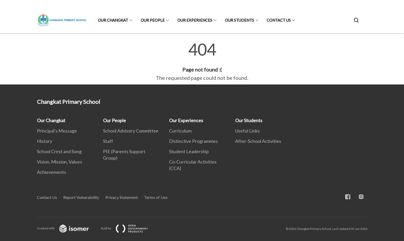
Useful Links (247, 131)
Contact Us (279, 20)
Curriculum (180, 131)
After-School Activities (258, 141)
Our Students (239, 20)
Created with (67, 228)
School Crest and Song (59, 151)
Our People (153, 20)
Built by (128, 228)
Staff (108, 141)
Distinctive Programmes (193, 141)
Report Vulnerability (81, 197)
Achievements (51, 172)
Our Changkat (113, 20)
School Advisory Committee (131, 131)
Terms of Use (156, 197)
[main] (202, 61)
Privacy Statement (121, 197)
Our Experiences (194, 20)
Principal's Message (57, 131)
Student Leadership (189, 151)
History (44, 141)
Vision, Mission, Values (59, 162)
